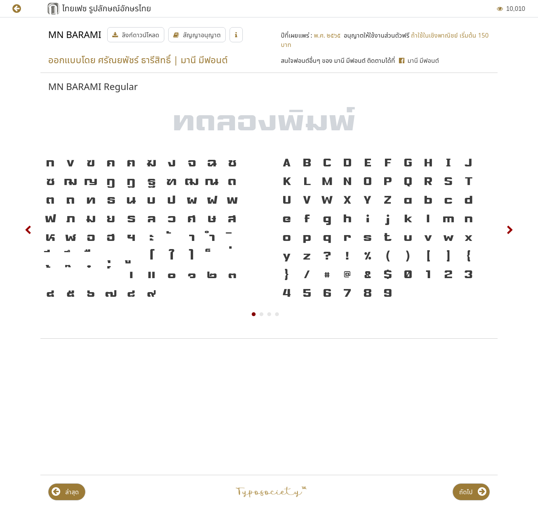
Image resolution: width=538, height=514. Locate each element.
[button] (22, 8)
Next (509, 230)
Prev (28, 230)
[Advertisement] (114, 407)
